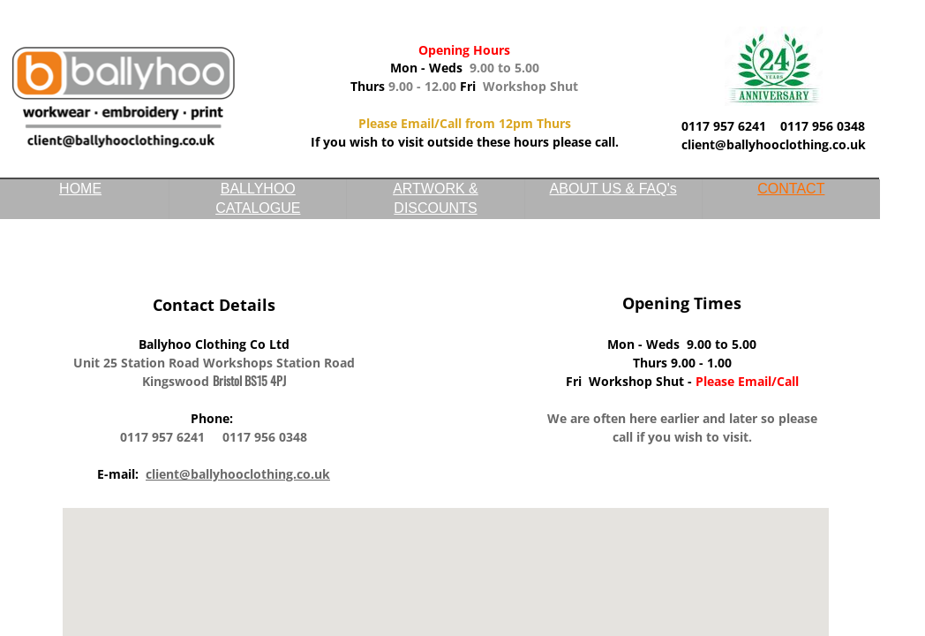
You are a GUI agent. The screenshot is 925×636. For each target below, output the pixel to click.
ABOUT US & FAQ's (613, 188)
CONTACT (790, 188)
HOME (80, 188)
